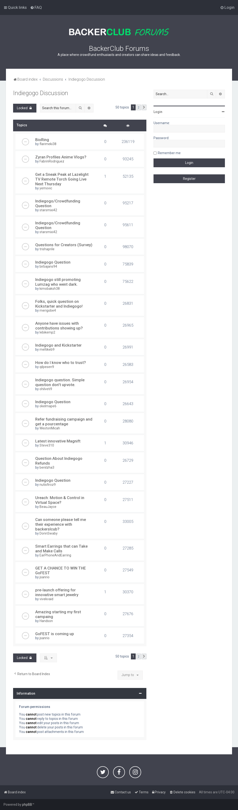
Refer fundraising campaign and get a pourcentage (63, 421)
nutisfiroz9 (48, 484)
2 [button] (138, 107)
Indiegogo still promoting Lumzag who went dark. (58, 282)
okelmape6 (48, 406)
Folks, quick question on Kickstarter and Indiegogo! (59, 304)
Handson (46, 621)
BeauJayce (48, 507)
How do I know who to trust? (60, 362)
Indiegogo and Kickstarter (58, 345)
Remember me (169, 153)
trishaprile (47, 249)
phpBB (27, 804)
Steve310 (47, 445)
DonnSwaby (49, 533)
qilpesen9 (47, 367)
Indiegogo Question (52, 262)
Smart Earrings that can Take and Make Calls (61, 548)
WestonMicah (50, 428)
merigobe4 (48, 310)
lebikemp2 (47, 332)
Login (158, 112)
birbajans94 (48, 266)
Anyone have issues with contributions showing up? (59, 325)
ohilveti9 (46, 389)
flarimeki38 (48, 144)
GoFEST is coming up (54, 633)
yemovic (46, 188)
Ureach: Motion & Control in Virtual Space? (59, 500)
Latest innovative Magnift (57, 441)
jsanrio (45, 577)
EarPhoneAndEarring (55, 555)
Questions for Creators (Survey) (63, 244)
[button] (144, 107)
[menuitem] (36, 7)
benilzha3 (47, 467)
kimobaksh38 (50, 288)
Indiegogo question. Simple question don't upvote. (59, 382)
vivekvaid (46, 599)
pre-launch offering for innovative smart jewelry (56, 592)
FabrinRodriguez (52, 161)
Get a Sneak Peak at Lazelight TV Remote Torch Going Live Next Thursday (62, 179)
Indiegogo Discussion (40, 93)
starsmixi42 (48, 210)
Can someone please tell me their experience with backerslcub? (60, 524)
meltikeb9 (47, 349)
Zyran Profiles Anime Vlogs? (60, 157)
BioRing (42, 139)
